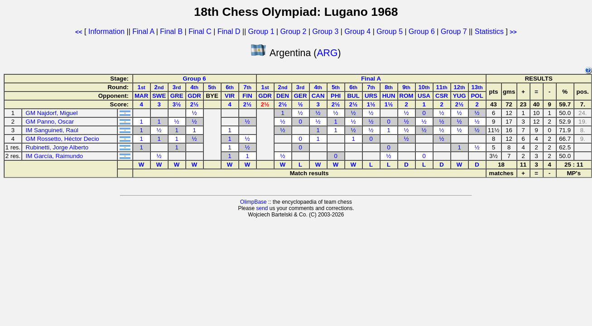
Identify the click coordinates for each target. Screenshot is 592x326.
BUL (353, 95)
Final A (143, 31)
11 (441, 87)
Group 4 (357, 31)
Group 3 (326, 31)
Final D (229, 31)
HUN (388, 95)
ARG (327, 53)
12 (459, 87)
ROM (406, 95)
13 (476, 87)
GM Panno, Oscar (50, 121)
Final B (171, 31)
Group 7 (454, 31)
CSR (441, 95)
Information (106, 31)
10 (423, 87)
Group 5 (389, 31)
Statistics (489, 31)
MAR (141, 95)
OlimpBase (253, 202)
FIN (247, 95)
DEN (282, 95)
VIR (230, 95)
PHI (336, 95)
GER (300, 95)
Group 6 (422, 31)
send (262, 208)
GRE (176, 95)
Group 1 (261, 31)
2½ (194, 104)
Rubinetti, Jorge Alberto (57, 147)
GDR (194, 95)
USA (424, 95)
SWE (159, 95)
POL (477, 95)
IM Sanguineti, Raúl (52, 130)
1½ (371, 104)
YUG (459, 95)
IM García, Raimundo (54, 156)
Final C (200, 31)
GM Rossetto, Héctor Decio (62, 138)
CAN (318, 95)
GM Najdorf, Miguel (52, 113)
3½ (177, 104)
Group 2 (293, 31)
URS (371, 95)
